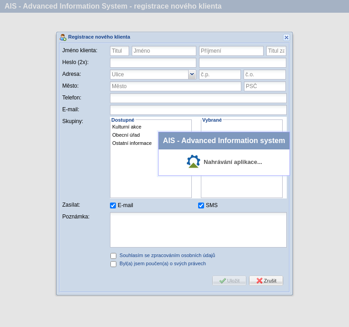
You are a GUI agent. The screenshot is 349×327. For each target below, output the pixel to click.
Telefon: (71, 97)
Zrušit (270, 280)
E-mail (125, 205)
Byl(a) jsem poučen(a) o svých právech (163, 263)
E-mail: (70, 109)
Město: (70, 86)
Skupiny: (72, 121)
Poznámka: (76, 216)
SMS (212, 205)
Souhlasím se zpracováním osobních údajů (167, 255)
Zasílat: (71, 205)
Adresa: (71, 74)
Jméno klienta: (79, 50)
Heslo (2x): (75, 62)
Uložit (233, 280)
